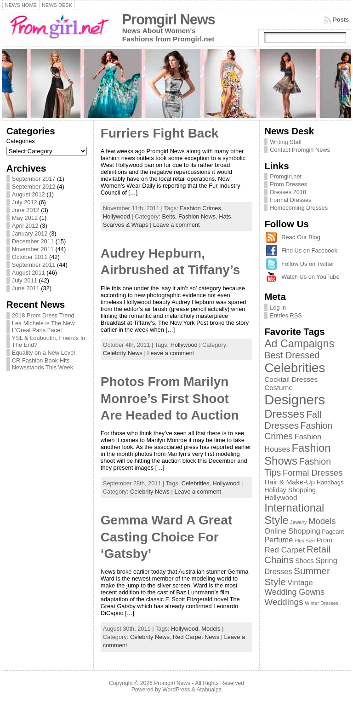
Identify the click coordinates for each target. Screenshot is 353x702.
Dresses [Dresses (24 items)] (284, 414)
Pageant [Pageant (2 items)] (333, 531)
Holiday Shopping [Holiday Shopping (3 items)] (290, 490)
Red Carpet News (196, 636)
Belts (168, 216)
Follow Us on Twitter (307, 263)
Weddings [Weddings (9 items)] (283, 602)
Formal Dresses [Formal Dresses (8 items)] (312, 473)
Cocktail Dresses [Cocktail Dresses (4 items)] (291, 379)
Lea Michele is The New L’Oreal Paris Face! (43, 327)
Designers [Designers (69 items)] (294, 399)
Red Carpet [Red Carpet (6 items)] (284, 549)
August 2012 (28, 194)
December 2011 (33, 241)
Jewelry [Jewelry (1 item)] (298, 522)
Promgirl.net (286, 176)
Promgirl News (168, 20)
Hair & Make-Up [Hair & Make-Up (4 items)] (289, 482)
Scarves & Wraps (125, 224)
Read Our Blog (300, 237)
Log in (278, 307)
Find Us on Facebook (309, 250)
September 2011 (34, 264)
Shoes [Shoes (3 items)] (304, 560)
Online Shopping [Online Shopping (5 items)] (292, 531)
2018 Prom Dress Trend (43, 315)
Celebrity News (122, 353)
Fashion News (197, 216)
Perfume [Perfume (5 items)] (278, 539)
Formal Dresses (290, 199)
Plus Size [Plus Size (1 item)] (305, 540)
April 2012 (25, 225)
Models (210, 628)
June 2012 (26, 210)
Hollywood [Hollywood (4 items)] (280, 497)
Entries (286, 315)
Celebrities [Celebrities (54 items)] (294, 368)
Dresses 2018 (288, 192)
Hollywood (116, 216)
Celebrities (195, 483)
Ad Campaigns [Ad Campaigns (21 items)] (299, 344)
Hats (225, 216)
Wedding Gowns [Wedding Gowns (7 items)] (294, 592)
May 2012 (25, 217)
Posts (341, 19)
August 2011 (28, 272)
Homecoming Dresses (299, 207)
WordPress (176, 689)
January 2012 (30, 233)
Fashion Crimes (200, 208)
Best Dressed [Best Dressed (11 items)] (291, 355)
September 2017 (34, 178)
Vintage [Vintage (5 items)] (300, 582)
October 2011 (30, 256)
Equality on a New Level (43, 352)
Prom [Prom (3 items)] (324, 540)
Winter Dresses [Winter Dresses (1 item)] (321, 603)
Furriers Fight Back (160, 133)
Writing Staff (286, 141)
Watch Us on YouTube (310, 276)
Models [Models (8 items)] (322, 521)
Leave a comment (176, 224)
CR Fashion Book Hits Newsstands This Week (42, 364)
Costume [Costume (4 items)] (278, 387)
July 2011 (24, 280)
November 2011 (33, 249)
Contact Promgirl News (300, 149)
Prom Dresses (288, 184)
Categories (20, 141)
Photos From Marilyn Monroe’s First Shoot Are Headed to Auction (170, 398)
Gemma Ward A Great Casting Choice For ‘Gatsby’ (166, 537)
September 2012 (34, 186)
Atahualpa (209, 689)
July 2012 (24, 202)
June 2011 (26, 288)
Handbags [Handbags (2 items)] (330, 482)
